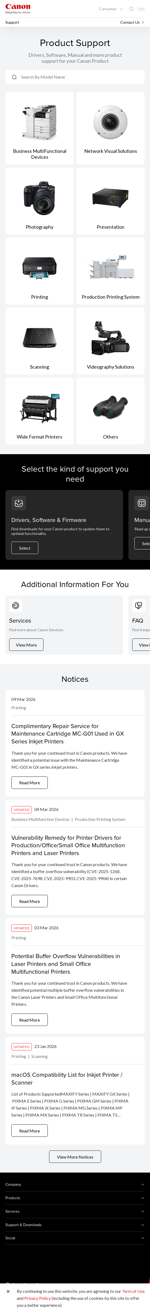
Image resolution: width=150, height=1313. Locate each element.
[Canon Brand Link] (17, 9)
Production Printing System (100, 819)
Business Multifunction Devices (40, 819)
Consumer (108, 9)
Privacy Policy (37, 1298)
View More (26, 644)
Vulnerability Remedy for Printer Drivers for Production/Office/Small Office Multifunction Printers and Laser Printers (68, 845)
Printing (18, 707)
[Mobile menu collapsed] (141, 9)
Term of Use (133, 1291)
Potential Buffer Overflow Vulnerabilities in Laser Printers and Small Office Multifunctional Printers (65, 963)
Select (24, 547)
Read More (29, 782)
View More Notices (75, 1156)
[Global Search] (131, 9)
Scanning (39, 1056)
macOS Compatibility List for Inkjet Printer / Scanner (66, 1078)
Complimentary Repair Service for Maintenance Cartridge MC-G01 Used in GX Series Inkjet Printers (67, 733)
